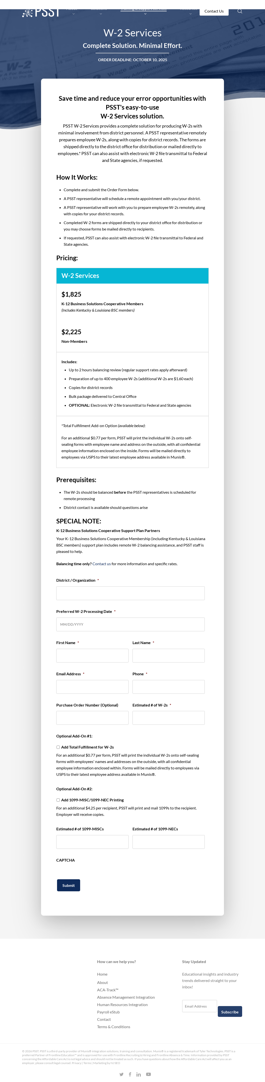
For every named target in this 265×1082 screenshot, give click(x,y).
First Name (67, 642)
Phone (139, 673)
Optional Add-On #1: (74, 736)
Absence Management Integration (126, 997)
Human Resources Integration (122, 1004)
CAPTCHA (65, 860)
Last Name (143, 642)
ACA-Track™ (107, 989)
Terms (87, 1063)
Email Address (70, 673)
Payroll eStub (108, 1012)
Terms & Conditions (113, 1026)
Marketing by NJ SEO (106, 1063)
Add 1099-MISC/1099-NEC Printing (92, 799)
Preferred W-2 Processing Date (86, 611)
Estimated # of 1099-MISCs (80, 828)
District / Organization (77, 580)
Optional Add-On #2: (74, 788)
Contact (104, 1019)
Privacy (76, 1063)
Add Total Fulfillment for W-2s (87, 747)
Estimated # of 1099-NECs (155, 828)
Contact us (101, 563)
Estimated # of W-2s (151, 705)
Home (102, 974)
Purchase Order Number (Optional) (87, 705)
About (102, 982)
